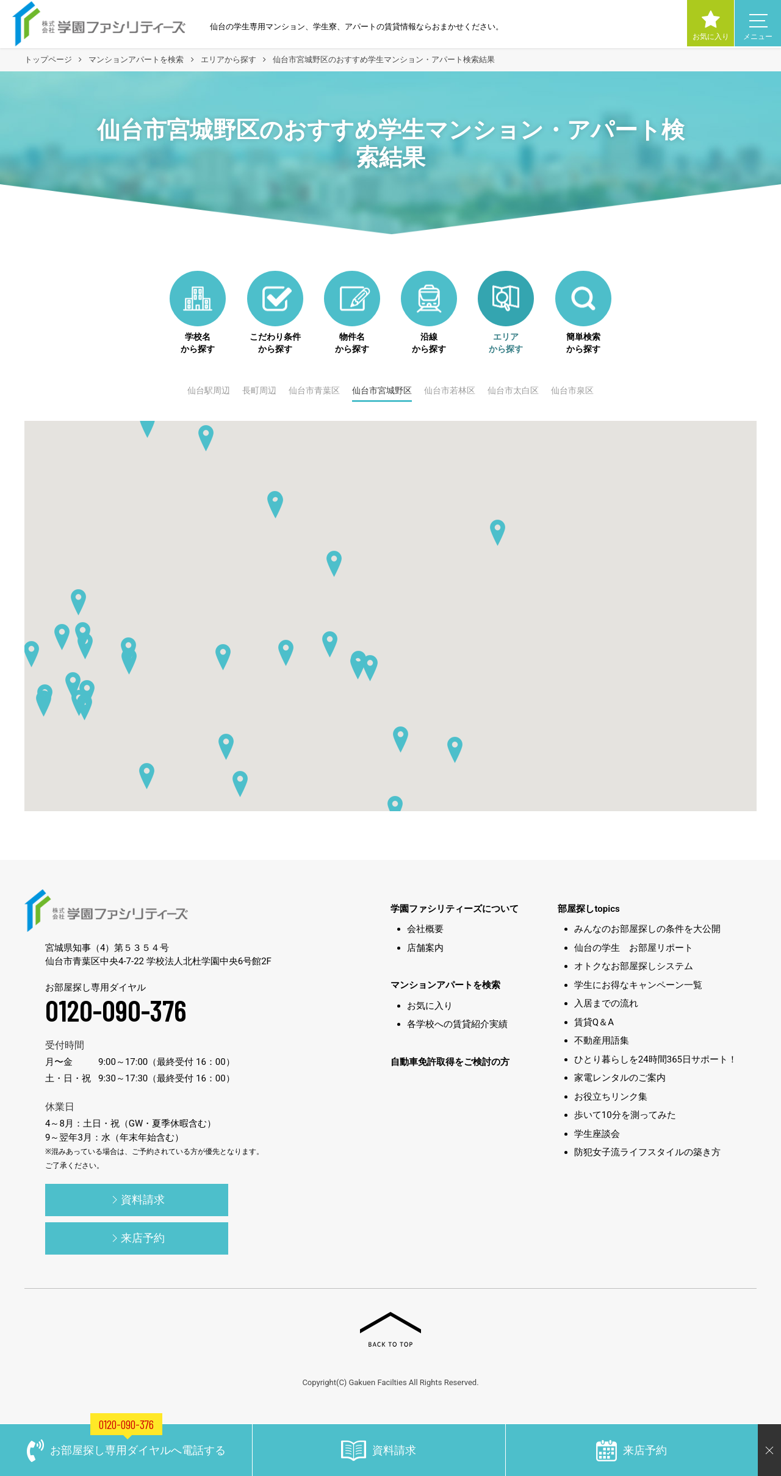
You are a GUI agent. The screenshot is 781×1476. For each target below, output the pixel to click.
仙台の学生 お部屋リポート (633, 947)
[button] (395, 809)
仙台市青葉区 (314, 390)
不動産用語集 (601, 1040)
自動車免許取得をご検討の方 (449, 1061)
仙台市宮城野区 (382, 390)
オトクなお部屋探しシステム (633, 966)
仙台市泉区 (572, 390)
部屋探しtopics (588, 908)
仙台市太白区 (513, 390)
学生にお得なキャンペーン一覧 (638, 985)
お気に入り (430, 1005)
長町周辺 (259, 390)
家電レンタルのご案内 (620, 1077)
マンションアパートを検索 (445, 985)
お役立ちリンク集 (610, 1096)
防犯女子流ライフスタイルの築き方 (647, 1152)
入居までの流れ (606, 1003)
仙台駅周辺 (208, 390)
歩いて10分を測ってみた (625, 1114)
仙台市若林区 (449, 390)
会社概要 (425, 928)
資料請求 (137, 1200)
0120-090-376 (116, 1010)
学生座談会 (597, 1133)
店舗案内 (425, 947)
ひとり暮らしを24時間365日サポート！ (655, 1059)
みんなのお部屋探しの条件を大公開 (647, 928)
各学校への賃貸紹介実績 (457, 1024)
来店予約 (137, 1239)
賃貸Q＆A (594, 1022)
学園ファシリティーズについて (454, 908)
